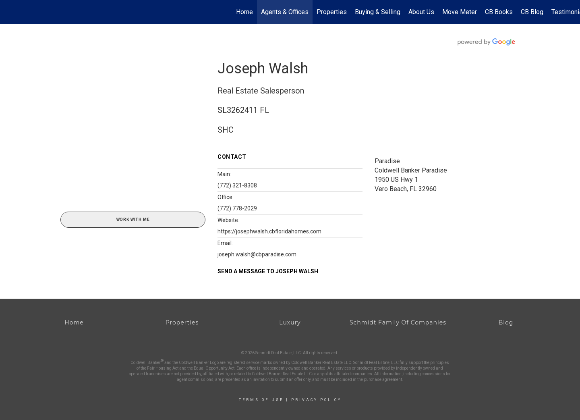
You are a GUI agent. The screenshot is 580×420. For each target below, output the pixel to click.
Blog (506, 322)
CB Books (499, 12)
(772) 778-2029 (237, 208)
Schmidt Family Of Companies (398, 322)
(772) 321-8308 (237, 185)
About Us (421, 12)
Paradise (387, 161)
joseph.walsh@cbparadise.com (257, 254)
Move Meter (459, 12)
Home (244, 12)
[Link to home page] (10, 12)
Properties (332, 12)
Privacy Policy (316, 400)
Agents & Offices (285, 12)
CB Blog (532, 12)
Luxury (289, 322)
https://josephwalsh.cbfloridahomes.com (269, 231)
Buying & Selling (377, 12)
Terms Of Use (261, 400)
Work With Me (133, 219)
